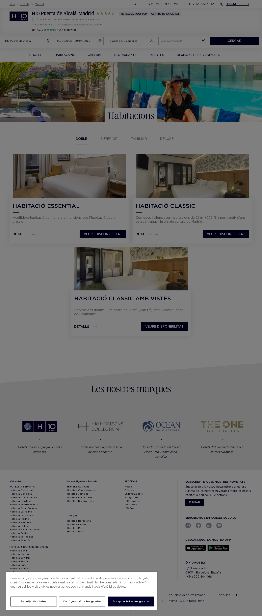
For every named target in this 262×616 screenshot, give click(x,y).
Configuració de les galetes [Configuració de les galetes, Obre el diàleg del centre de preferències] (82, 601)
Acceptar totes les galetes (131, 601)
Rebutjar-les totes (33, 601)
